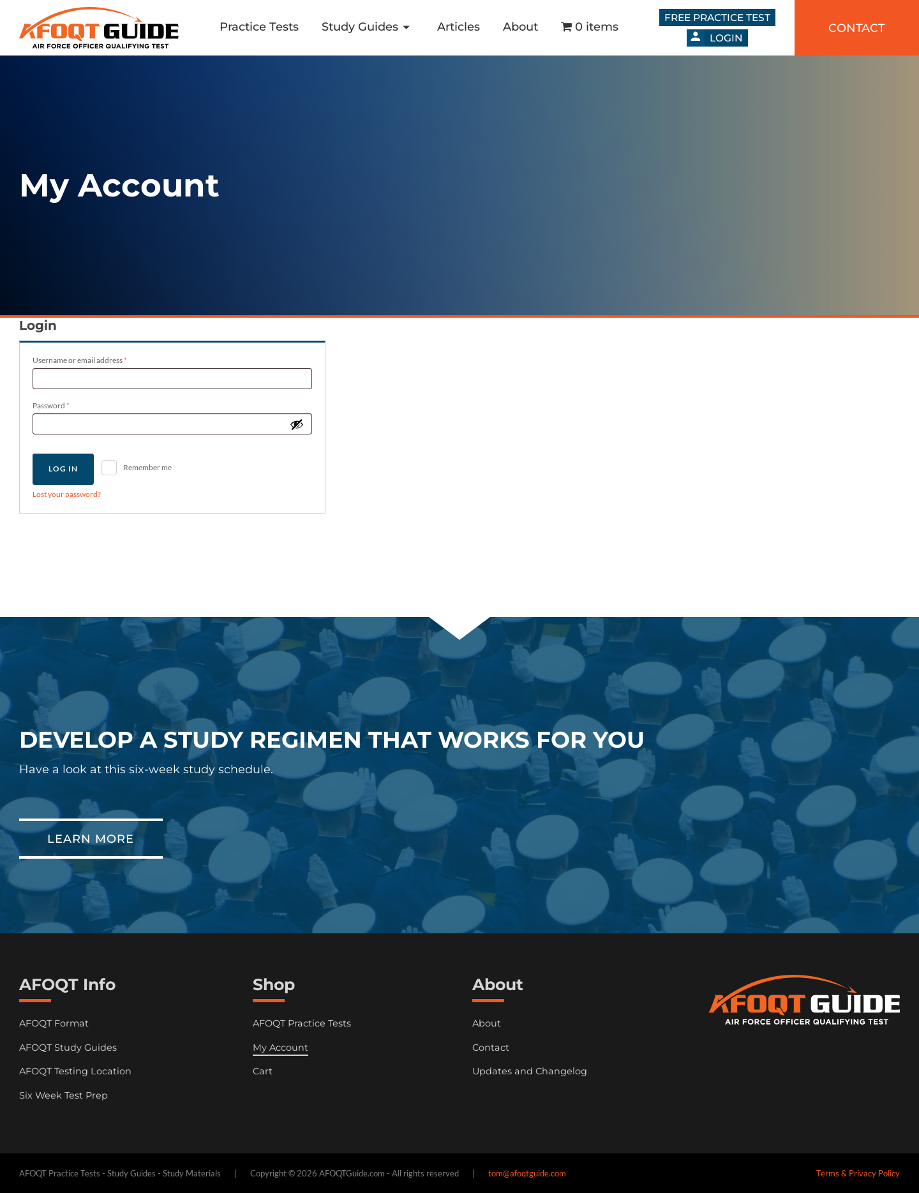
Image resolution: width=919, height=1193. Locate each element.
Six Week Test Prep (63, 1095)
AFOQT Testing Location (75, 1071)
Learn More (90, 838)
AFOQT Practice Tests (302, 1023)
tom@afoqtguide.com (527, 1173)
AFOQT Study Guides (68, 1047)
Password (66, 404)
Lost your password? (67, 494)
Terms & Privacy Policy (858, 1173)
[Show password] (297, 424)
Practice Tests (259, 27)
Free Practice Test (717, 17)
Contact (490, 1047)
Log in (63, 468)
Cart (263, 1071)
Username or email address (95, 359)
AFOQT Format (54, 1023)
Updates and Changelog (529, 1071)
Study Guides (368, 27)
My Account (280, 1047)
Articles (458, 27)
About (520, 27)
